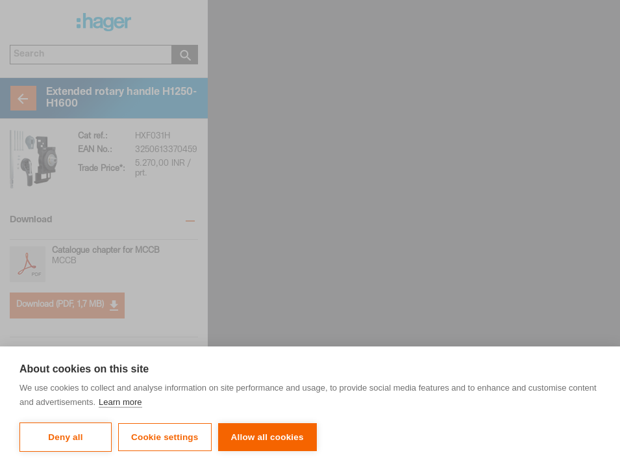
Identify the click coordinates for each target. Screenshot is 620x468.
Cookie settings (165, 437)
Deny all (65, 437)
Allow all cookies (267, 437)
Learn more (120, 402)
